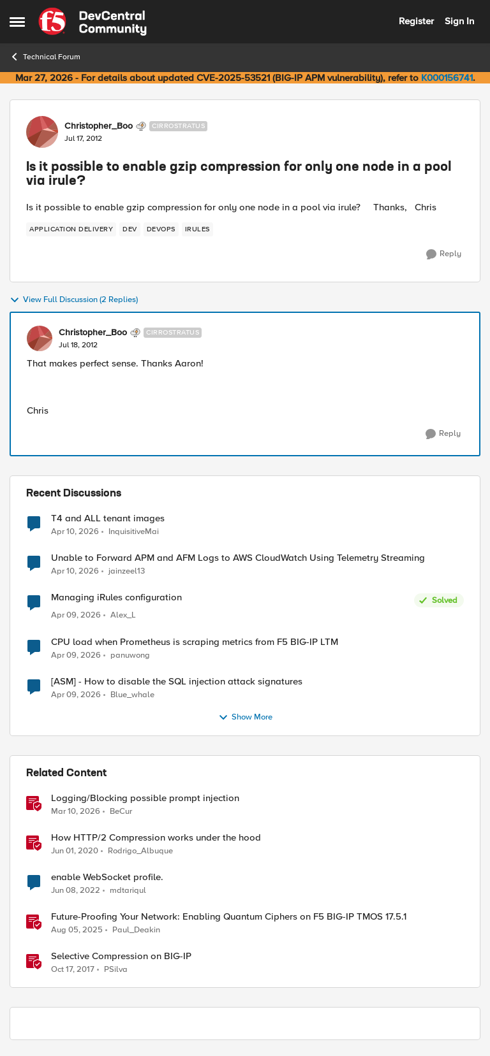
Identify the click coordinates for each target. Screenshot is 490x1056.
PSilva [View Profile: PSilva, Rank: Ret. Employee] (116, 969)
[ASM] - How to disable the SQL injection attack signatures (176, 681)
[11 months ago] (77, 930)
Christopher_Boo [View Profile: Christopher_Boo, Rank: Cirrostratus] (98, 126)
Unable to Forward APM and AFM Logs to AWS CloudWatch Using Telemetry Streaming (238, 558)
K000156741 (447, 77)
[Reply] (444, 254)
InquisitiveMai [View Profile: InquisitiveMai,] (133, 531)
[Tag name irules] (197, 229)
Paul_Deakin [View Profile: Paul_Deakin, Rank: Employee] (136, 929)
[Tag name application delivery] (71, 229)
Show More (245, 717)
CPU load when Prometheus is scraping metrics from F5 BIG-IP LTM (194, 642)
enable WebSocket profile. (107, 877)
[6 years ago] (74, 851)
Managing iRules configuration (116, 597)
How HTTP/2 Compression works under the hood (156, 837)
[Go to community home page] (92, 21)
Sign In (459, 21)
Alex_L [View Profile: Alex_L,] (123, 615)
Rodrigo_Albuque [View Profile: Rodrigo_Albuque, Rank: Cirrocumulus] (140, 850)
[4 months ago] (75, 811)
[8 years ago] (72, 969)
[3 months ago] (75, 531)
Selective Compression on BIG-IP (121, 956)
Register (416, 21)
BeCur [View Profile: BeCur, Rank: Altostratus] (121, 811)
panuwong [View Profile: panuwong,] (130, 655)
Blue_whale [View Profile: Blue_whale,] (132, 694)
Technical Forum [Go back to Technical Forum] (45, 57)
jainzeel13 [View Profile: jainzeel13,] (126, 571)
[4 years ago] (75, 890)
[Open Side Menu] (17, 21)
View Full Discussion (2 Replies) (74, 300)
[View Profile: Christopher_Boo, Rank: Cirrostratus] (42, 132)
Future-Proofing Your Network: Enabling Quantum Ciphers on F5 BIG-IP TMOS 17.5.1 (228, 916)
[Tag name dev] (129, 229)
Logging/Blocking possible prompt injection (145, 798)
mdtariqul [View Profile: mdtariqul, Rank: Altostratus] (128, 890)
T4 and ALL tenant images (108, 518)
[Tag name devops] (161, 229)
